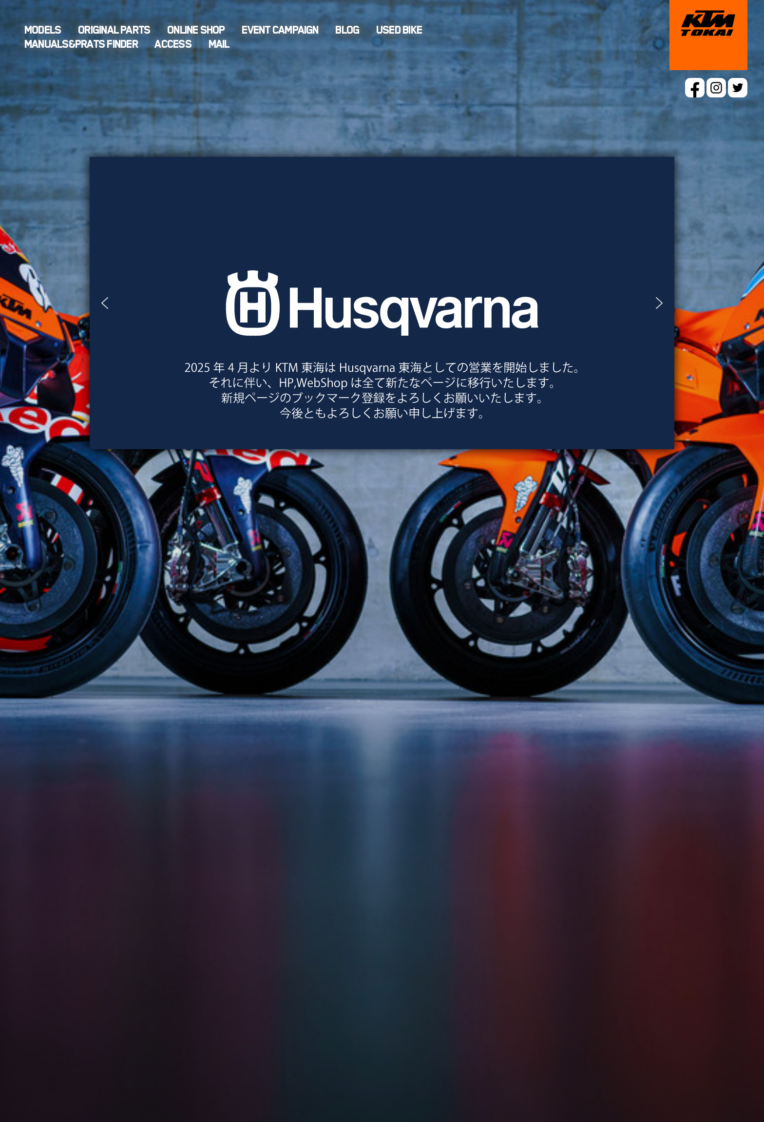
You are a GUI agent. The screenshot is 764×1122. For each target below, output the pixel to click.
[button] (382, 303)
